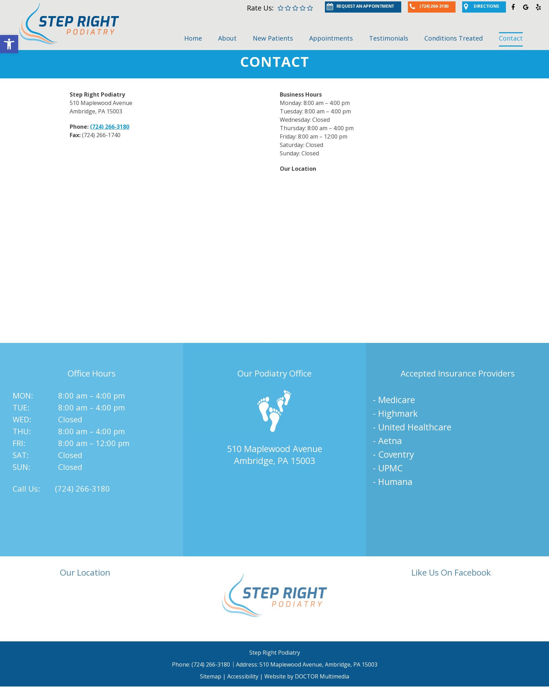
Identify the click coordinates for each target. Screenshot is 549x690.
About (227, 38)
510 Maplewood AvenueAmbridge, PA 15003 (274, 454)
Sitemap (210, 676)
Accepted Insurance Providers (458, 373)
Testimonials (388, 38)
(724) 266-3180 (109, 127)
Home (193, 38)
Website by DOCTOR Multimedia (306, 676)
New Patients (273, 38)
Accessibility (242, 676)
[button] (9, 44)
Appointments (331, 38)
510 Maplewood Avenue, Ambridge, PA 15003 (318, 664)
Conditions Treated (453, 38)
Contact (511, 38)
